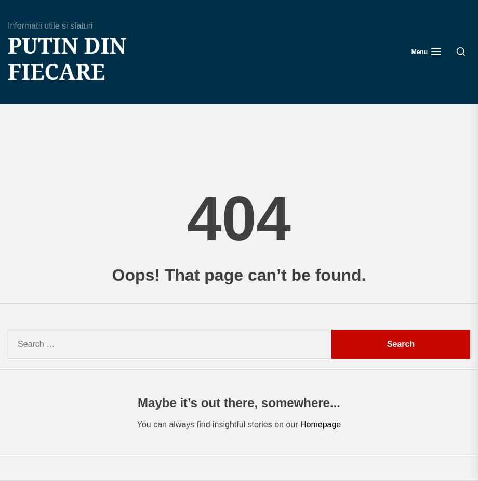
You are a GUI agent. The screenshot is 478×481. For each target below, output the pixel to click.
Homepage (320, 424)
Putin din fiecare (67, 58)
